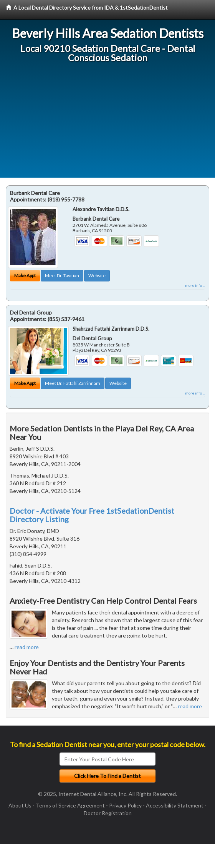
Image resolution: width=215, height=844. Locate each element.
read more (27, 647)
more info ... (195, 285)
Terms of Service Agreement (70, 805)
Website (97, 275)
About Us (19, 805)
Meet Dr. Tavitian (62, 275)
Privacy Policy (125, 805)
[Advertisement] (107, 124)
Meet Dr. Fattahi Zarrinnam (72, 383)
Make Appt (25, 275)
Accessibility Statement (174, 805)
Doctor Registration (108, 813)
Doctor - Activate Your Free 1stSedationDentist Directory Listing (92, 515)
